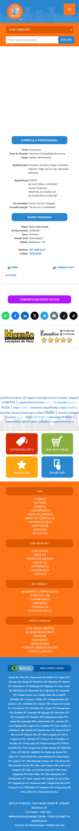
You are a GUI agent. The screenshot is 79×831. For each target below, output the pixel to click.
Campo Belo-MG (47, 695)
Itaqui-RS (15, 721)
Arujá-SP (27, 682)
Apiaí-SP (64, 677)
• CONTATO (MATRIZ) (40, 651)
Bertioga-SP (36, 686)
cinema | (66, 421)
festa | (7, 407)
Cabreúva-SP (51, 690)
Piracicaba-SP (31, 743)
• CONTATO (39, 574)
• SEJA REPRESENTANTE (39, 632)
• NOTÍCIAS (39, 502)
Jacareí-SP (62, 721)
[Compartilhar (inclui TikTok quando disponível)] (73, 316)
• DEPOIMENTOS (40, 566)
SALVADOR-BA (28, 756)
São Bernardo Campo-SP (40, 761)
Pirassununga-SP (50, 743)
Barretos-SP (40, 682)
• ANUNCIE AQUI (39, 570)
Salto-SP (13, 756)
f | (55, 402)
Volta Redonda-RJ (47, 792)
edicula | (74, 412)
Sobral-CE (52, 778)
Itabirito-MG (37, 717)
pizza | (27, 421)
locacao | (63, 397)
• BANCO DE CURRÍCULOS (39, 518)
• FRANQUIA (39, 636)
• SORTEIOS (40, 529)
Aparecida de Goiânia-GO (44, 677)
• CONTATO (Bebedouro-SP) (39, 647)
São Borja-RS (62, 761)
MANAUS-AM (17, 730)
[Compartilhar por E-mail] (54, 316)
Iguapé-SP (48, 712)
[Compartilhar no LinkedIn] (25, 316)
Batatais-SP (55, 682)
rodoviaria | (54, 417)
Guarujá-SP (34, 712)
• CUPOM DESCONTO (39, 522)
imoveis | (63, 412)
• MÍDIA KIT (39, 554)
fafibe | (40, 412)
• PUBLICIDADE (39, 551)
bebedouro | (46, 421)
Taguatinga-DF (20, 783)
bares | (18, 397)
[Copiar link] (64, 316)
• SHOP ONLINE (40, 525)
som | (73, 407)
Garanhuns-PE (20, 708)
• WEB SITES (39, 562)
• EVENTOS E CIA (39, 595)
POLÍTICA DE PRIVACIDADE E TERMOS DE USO (39, 825)
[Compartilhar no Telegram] (44, 316)
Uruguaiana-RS (63, 787)
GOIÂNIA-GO (37, 708)
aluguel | (74, 397)
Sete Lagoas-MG (36, 778)
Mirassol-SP (62, 730)
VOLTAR (12, 275)
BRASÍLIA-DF (20, 690)
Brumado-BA (36, 690)
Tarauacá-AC (15, 787)
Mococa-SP (17, 734)
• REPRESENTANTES (39, 610)
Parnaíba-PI (61, 739)
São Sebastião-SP (55, 774)
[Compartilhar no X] (35, 316)
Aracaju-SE (15, 682)
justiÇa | (49, 402)
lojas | (64, 407)
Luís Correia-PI (63, 726)
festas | (40, 402)
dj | (25, 397)
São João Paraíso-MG (47, 765)
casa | (57, 421)
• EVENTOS (39, 506)
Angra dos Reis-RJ (19, 677)
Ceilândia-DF (29, 704)
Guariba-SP (20, 712)
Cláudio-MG (44, 704)
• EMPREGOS (39, 603)
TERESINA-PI (31, 787)
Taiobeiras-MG (38, 783)
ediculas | (6, 412)
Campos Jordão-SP (35, 699)
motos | (25, 407)
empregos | (29, 412)
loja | (17, 407)
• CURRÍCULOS (39, 607)
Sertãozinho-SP (16, 778)
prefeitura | (7, 397)
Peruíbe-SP (16, 743)
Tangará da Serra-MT (58, 783)
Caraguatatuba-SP (58, 699)
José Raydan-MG (17, 726)
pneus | (53, 397)
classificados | (51, 407)
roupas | (11, 417)
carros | (11, 402)
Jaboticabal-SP (45, 721)
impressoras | (14, 421)
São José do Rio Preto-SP (40, 770)
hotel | (29, 417)
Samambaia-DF (46, 756)
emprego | (42, 397)
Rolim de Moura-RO (56, 752)
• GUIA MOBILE (39, 639)
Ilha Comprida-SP (20, 717)
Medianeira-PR (46, 730)
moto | (51, 412)
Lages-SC (33, 726)
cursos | (17, 412)
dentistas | (67, 417)
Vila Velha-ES (29, 792)
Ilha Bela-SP (61, 712)
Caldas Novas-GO (27, 695)
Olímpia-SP (33, 739)
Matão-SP (31, 730)
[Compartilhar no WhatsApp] (6, 316)
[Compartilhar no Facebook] (15, 316)
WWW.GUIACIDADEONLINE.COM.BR (27, 816)
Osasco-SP (47, 739)
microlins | (63, 402)
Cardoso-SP (14, 704)
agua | (32, 397)
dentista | (40, 417)
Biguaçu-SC (51, 686)
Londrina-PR (47, 726)
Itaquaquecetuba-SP (56, 717)
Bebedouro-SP (21, 686)
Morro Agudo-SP (52, 734)
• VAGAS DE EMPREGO (39, 514)
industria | (37, 407)
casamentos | (27, 402)
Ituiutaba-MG (29, 721)
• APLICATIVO (39, 533)
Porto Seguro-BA (32, 748)
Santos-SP (19, 761)
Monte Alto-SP (33, 734)
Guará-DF (50, 708)
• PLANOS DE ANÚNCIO (39, 558)
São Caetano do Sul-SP (20, 765)
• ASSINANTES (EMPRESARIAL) (39, 591)
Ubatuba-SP (46, 787)
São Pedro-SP (36, 774)
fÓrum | (21, 417)
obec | (35, 421)
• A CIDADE (39, 499)
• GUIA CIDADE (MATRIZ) (39, 628)
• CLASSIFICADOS (39, 510)
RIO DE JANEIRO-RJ (33, 752)
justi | (73, 402)
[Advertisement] (39, 87)
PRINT (14, 267)
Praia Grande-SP (51, 748)
